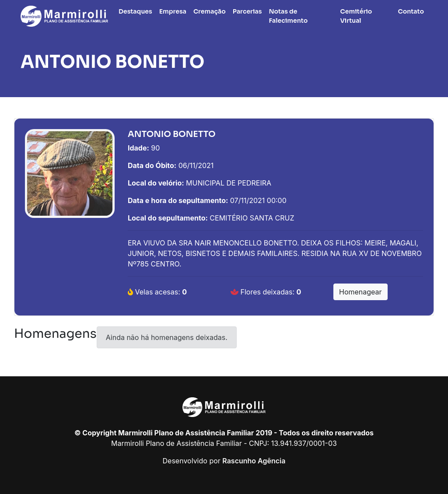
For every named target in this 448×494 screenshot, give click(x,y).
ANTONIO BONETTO (112, 62)
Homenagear (360, 291)
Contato (411, 11)
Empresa (172, 11)
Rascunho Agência (253, 460)
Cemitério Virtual (356, 16)
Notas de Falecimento (288, 16)
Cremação (209, 11)
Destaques (135, 11)
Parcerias (247, 11)
